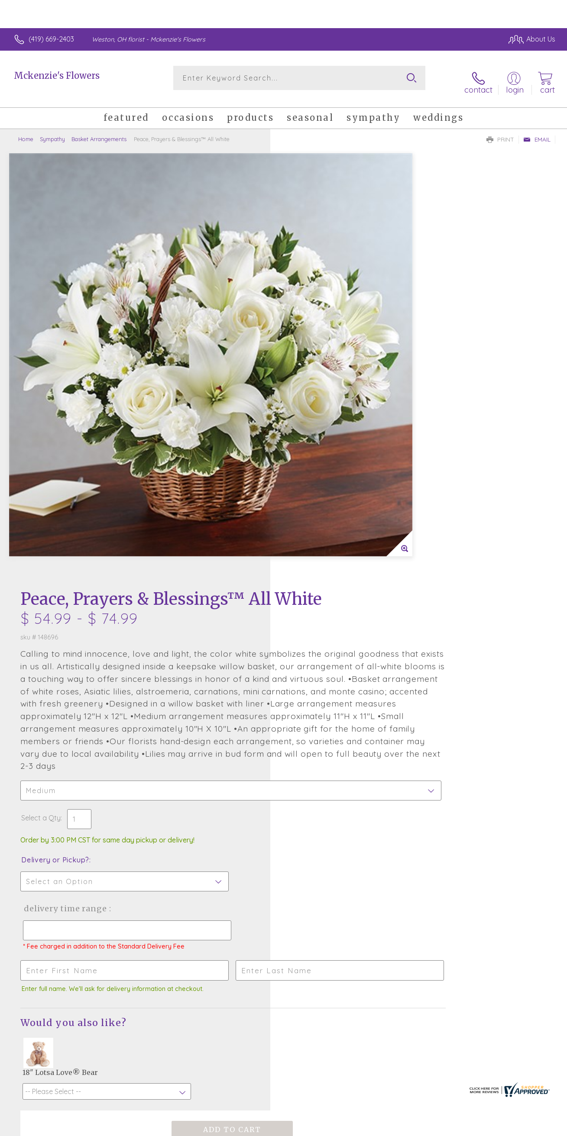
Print (500, 132)
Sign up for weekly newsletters (283, 915)
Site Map (530, 1127)
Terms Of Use (364, 1127)
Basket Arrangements (98, 132)
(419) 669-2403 (51, 39)
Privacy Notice (415, 1127)
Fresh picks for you (283, 868)
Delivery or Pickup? (319, 494)
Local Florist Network (477, 1127)
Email (537, 132)
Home (25, 132)
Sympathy (52, 132)
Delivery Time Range (327, 543)
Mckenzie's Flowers (57, 75)
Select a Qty (304, 452)
